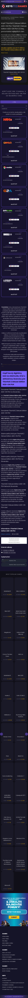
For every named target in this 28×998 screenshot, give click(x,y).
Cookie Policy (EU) (7, 989)
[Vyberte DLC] (14, 109)
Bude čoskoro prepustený (9, 969)
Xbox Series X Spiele (7, 943)
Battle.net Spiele (6, 945)
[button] (1, 734)
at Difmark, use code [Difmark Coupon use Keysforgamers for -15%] (11, 1)
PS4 (14, 102)
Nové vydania (6, 971)
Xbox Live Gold (6, 952)
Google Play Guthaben (8, 961)
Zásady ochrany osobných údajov (12, 987)
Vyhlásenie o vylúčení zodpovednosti (13, 983)
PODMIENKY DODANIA (8, 985)
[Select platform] (14, 106)
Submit (14, 917)
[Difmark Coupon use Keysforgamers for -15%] (14, 365)
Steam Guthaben (6, 957)
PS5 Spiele (4, 941)
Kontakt (4, 978)
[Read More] (14, 53)
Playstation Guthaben (8, 955)
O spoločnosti (6, 980)
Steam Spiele (5, 936)
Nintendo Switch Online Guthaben (12, 959)
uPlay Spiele (5, 938)
